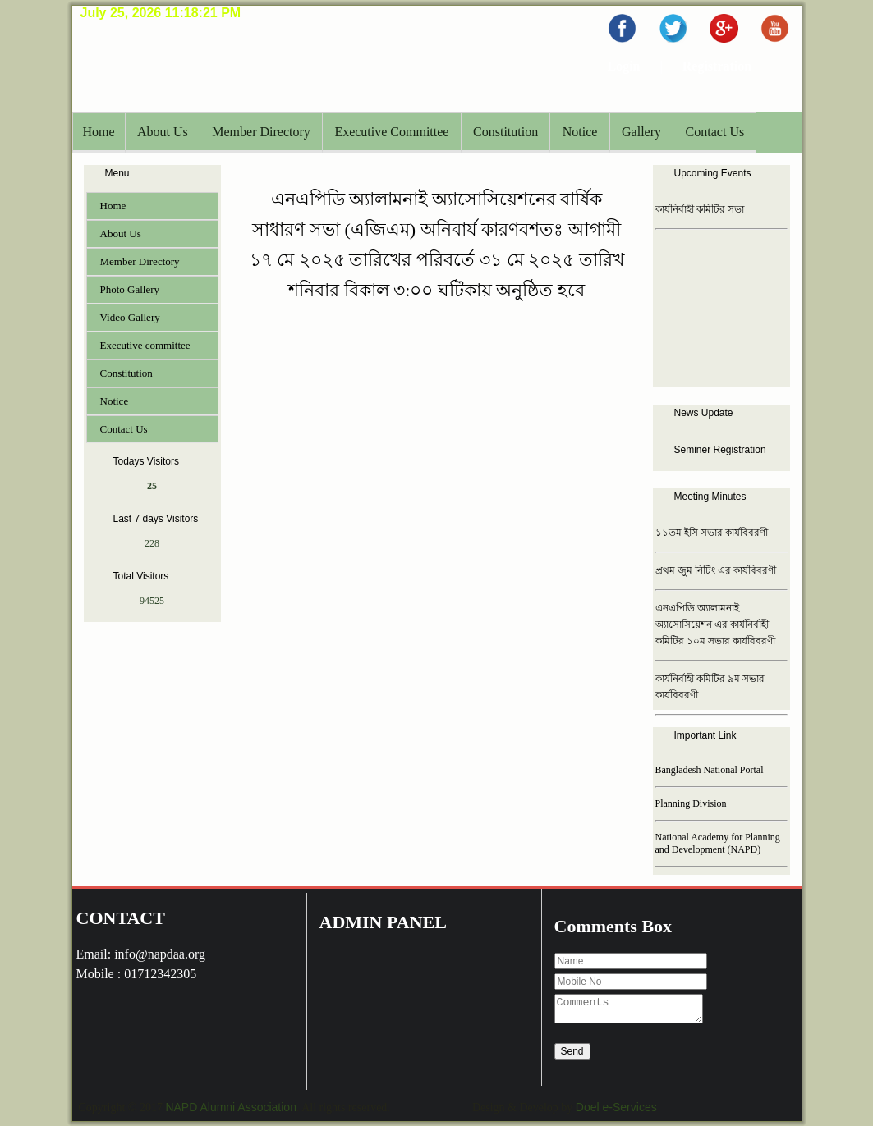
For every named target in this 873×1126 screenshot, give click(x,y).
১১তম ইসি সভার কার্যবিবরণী (711, 532)
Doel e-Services (616, 1107)
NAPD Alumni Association (230, 1107)
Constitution (505, 132)
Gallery (641, 132)
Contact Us (715, 132)
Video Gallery (130, 317)
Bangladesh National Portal (709, 770)
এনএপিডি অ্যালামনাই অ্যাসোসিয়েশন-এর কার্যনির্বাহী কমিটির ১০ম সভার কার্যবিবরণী (715, 624)
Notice (580, 132)
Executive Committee (391, 132)
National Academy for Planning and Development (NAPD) (717, 843)
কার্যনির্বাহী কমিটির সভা (699, 209)
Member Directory (261, 132)
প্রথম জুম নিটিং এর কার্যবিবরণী (715, 570)
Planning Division (691, 803)
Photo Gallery (130, 289)
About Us (162, 132)
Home (99, 132)
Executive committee (145, 345)
